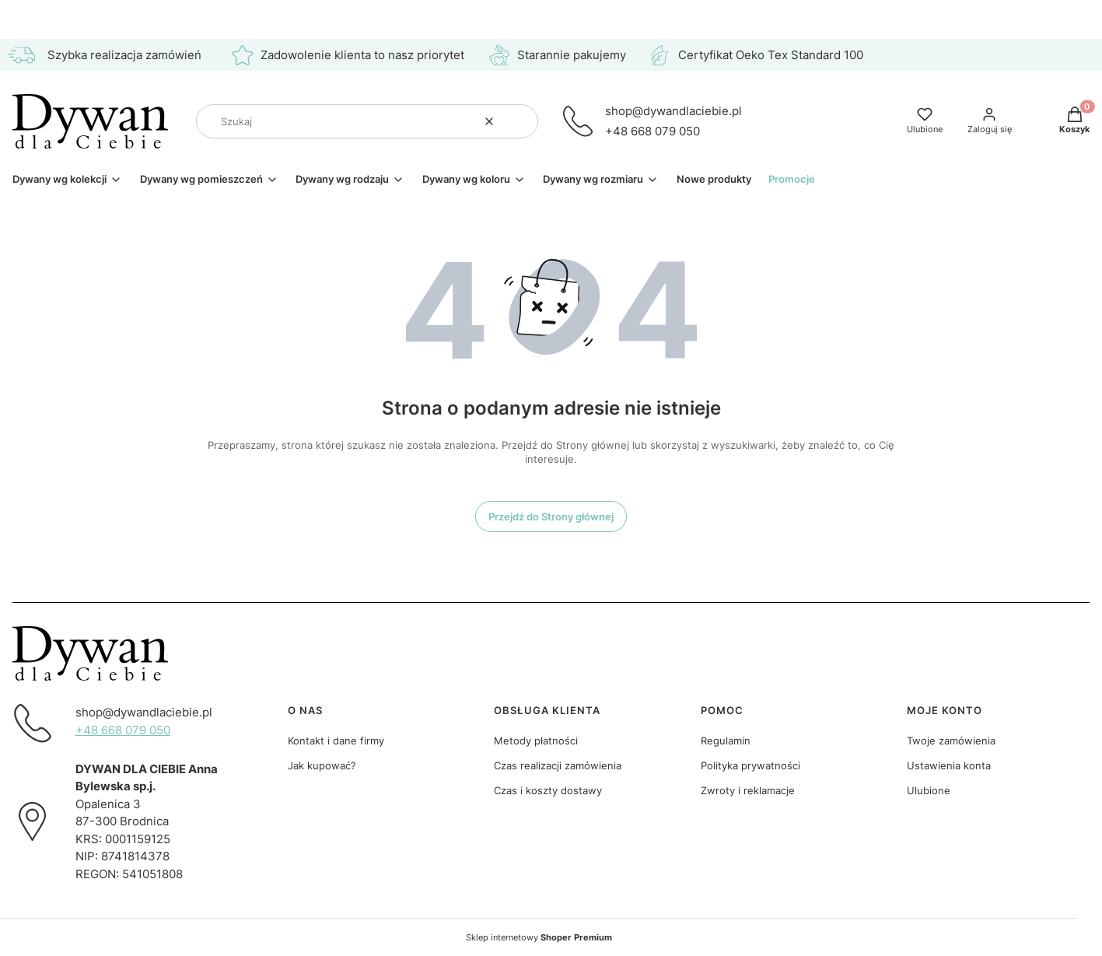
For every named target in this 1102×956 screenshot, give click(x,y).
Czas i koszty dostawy (548, 790)
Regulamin (725, 740)
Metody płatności (536, 740)
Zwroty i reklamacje (748, 790)
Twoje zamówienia (951, 740)
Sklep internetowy (539, 937)
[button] (520, 121)
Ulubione (928, 790)
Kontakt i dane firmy (336, 740)
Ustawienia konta (949, 765)
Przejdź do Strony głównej (551, 516)
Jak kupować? (322, 765)
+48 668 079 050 (652, 131)
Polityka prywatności (750, 765)
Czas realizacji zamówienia (557, 765)
